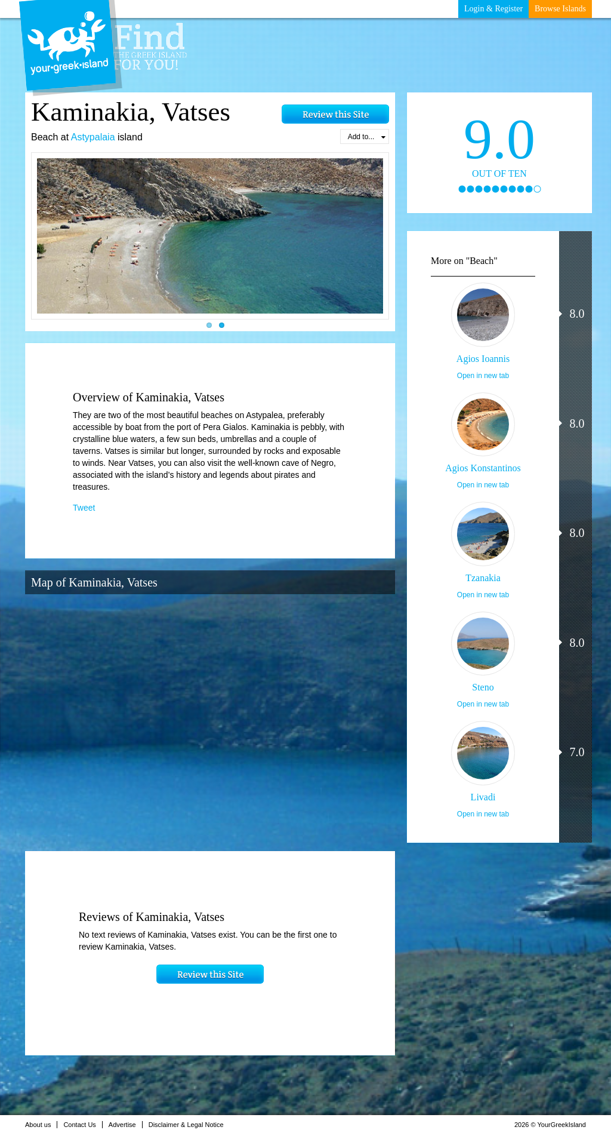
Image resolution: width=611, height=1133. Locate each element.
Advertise (126, 1124)
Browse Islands (560, 8)
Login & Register (493, 8)
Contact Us (82, 1124)
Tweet (84, 507)
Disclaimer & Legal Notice (189, 1124)
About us (41, 1124)
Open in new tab (483, 375)
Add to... (366, 137)
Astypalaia (93, 137)
